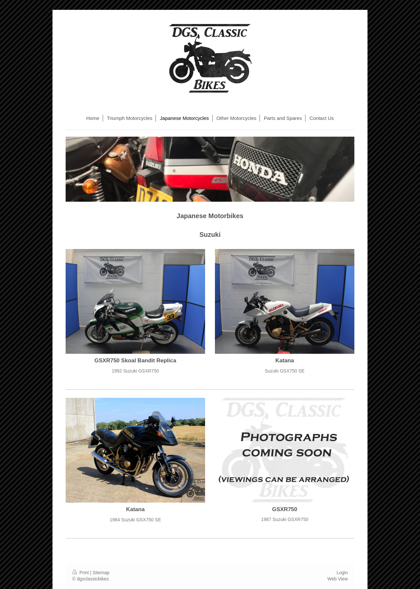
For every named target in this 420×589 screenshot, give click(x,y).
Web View (337, 578)
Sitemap (101, 572)
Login (342, 572)
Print (81, 572)
